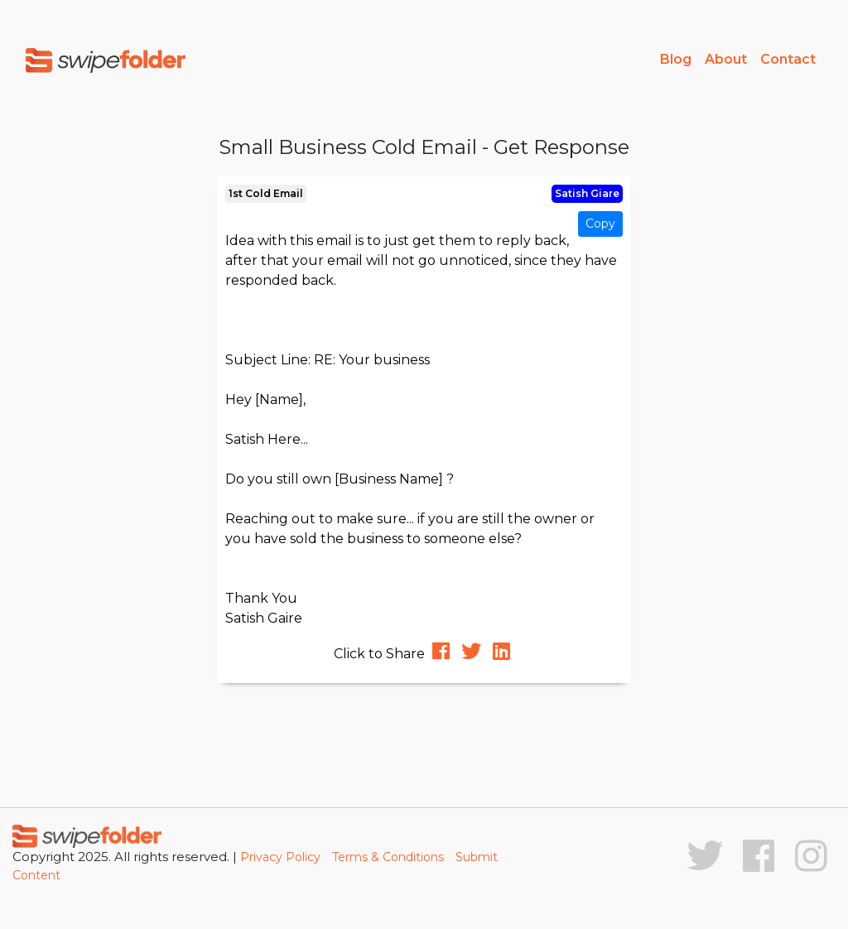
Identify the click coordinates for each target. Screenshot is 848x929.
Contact (788, 59)
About (726, 59)
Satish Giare (587, 193)
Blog (675, 59)
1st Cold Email (266, 193)
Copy (600, 223)
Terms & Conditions (388, 857)
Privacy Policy (280, 857)
